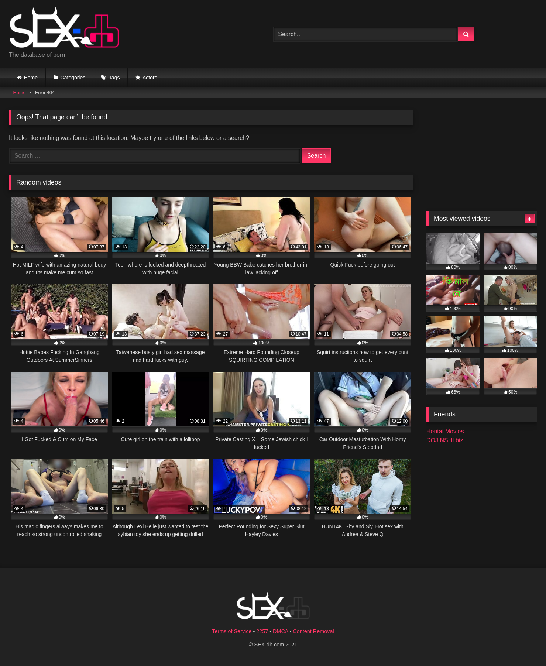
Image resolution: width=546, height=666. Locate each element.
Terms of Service (231, 631)
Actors (149, 77)
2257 (262, 631)
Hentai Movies (445, 431)
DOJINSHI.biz (444, 440)
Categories (73, 77)
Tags (114, 77)
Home (31, 77)
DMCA (280, 631)
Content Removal (313, 631)
